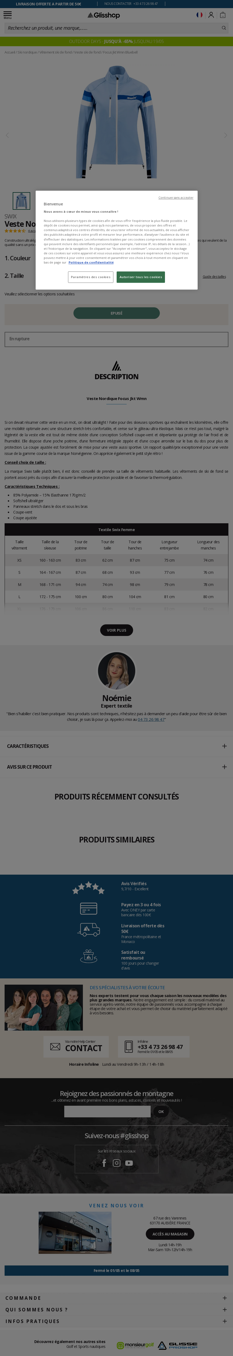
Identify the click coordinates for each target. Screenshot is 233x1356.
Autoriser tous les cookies (141, 277)
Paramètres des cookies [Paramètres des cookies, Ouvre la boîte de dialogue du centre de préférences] (91, 277)
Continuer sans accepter (175, 197)
